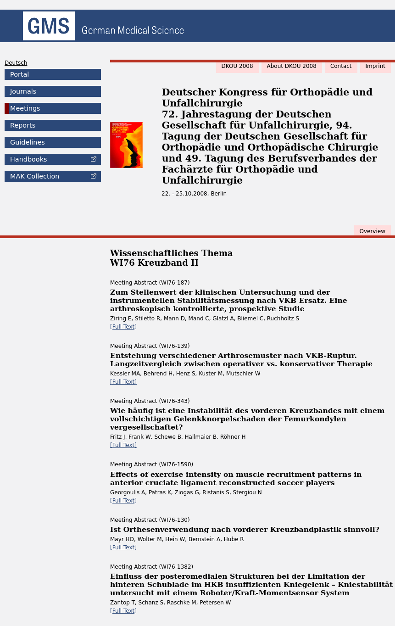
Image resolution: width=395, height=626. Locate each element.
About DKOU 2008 (292, 66)
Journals (23, 91)
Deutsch (16, 63)
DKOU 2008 (237, 66)
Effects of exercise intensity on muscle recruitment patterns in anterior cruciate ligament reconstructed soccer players (236, 478)
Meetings (25, 108)
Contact (341, 66)
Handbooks (28, 159)
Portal (19, 74)
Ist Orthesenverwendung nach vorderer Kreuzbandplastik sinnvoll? (244, 529)
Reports (22, 125)
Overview (373, 231)
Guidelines (27, 142)
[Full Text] (123, 327)
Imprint (375, 66)
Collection (34, 176)
